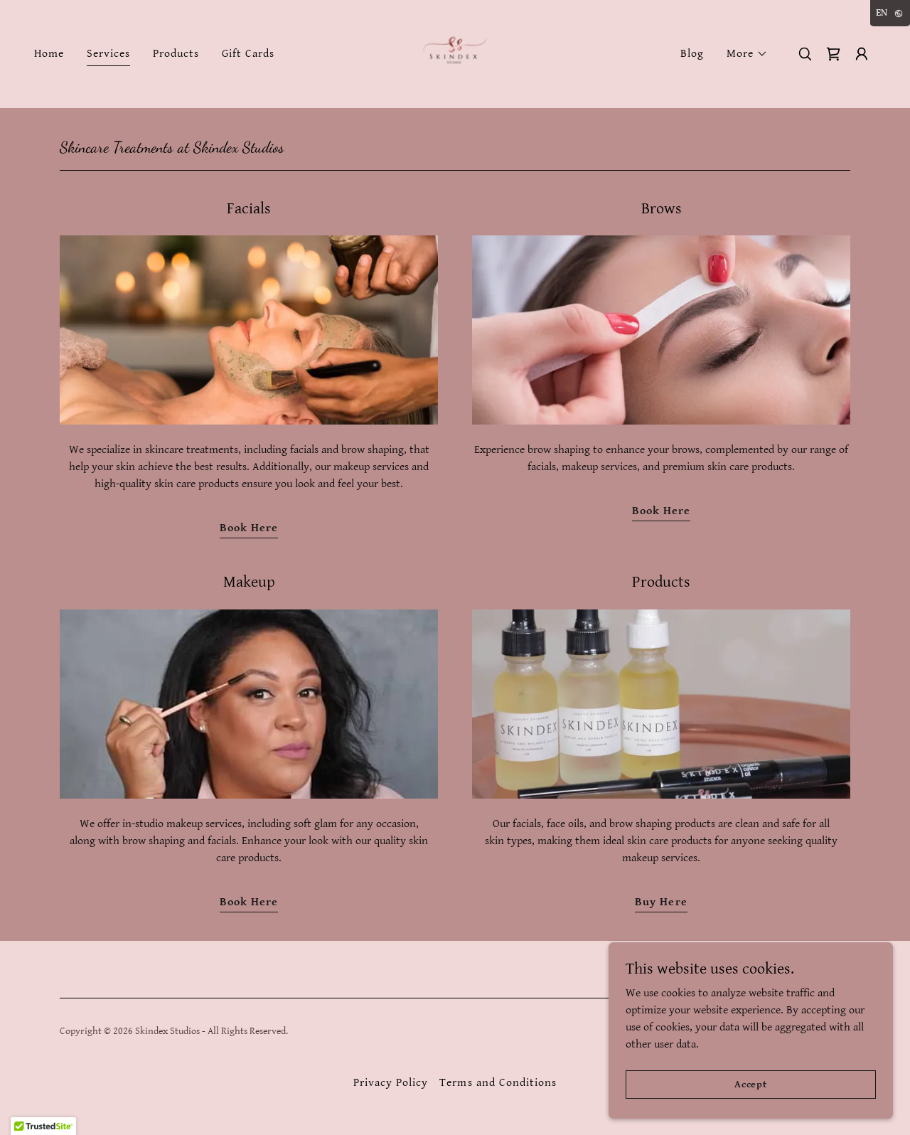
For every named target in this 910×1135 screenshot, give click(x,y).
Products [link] (176, 53)
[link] (455, 53)
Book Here (249, 528)
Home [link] (49, 53)
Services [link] (108, 53)
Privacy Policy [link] (390, 1082)
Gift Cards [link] (248, 53)
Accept (750, 1083)
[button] (747, 54)
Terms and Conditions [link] (497, 1082)
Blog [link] (692, 53)
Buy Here (661, 902)
